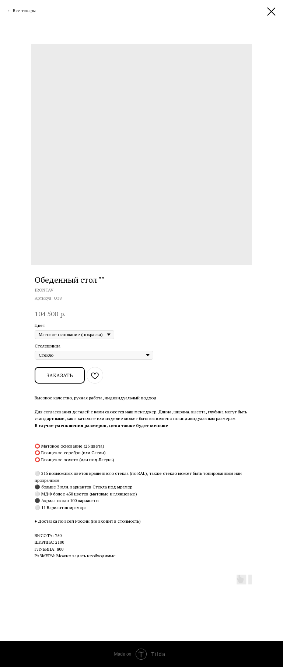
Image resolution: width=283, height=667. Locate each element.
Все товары (24, 10)
